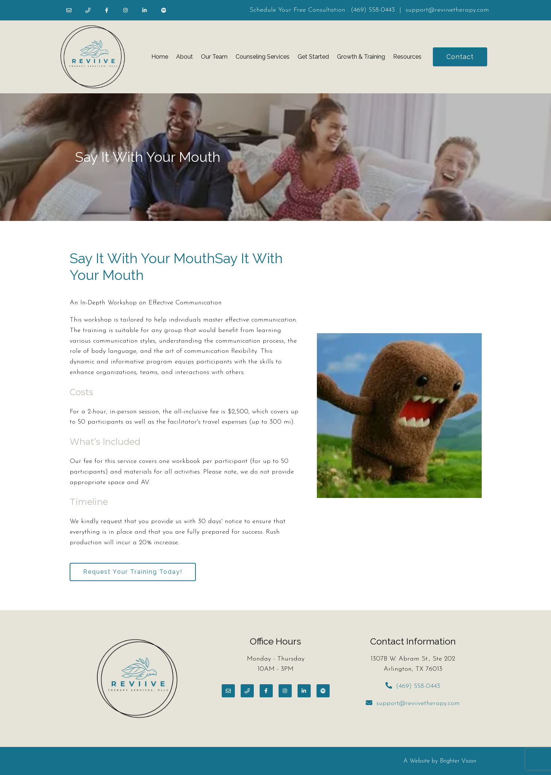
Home (159, 56)
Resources (407, 56)
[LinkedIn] (144, 10)
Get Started (313, 56)
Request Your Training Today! (132, 571)
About (184, 56)
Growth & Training (361, 56)
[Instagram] (125, 10)
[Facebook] (106, 10)
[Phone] (87, 10)
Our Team (214, 56)
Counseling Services (263, 56)
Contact (460, 57)
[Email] (68, 10)
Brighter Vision (458, 761)
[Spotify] (163, 10)
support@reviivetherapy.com (447, 10)
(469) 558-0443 (373, 10)
